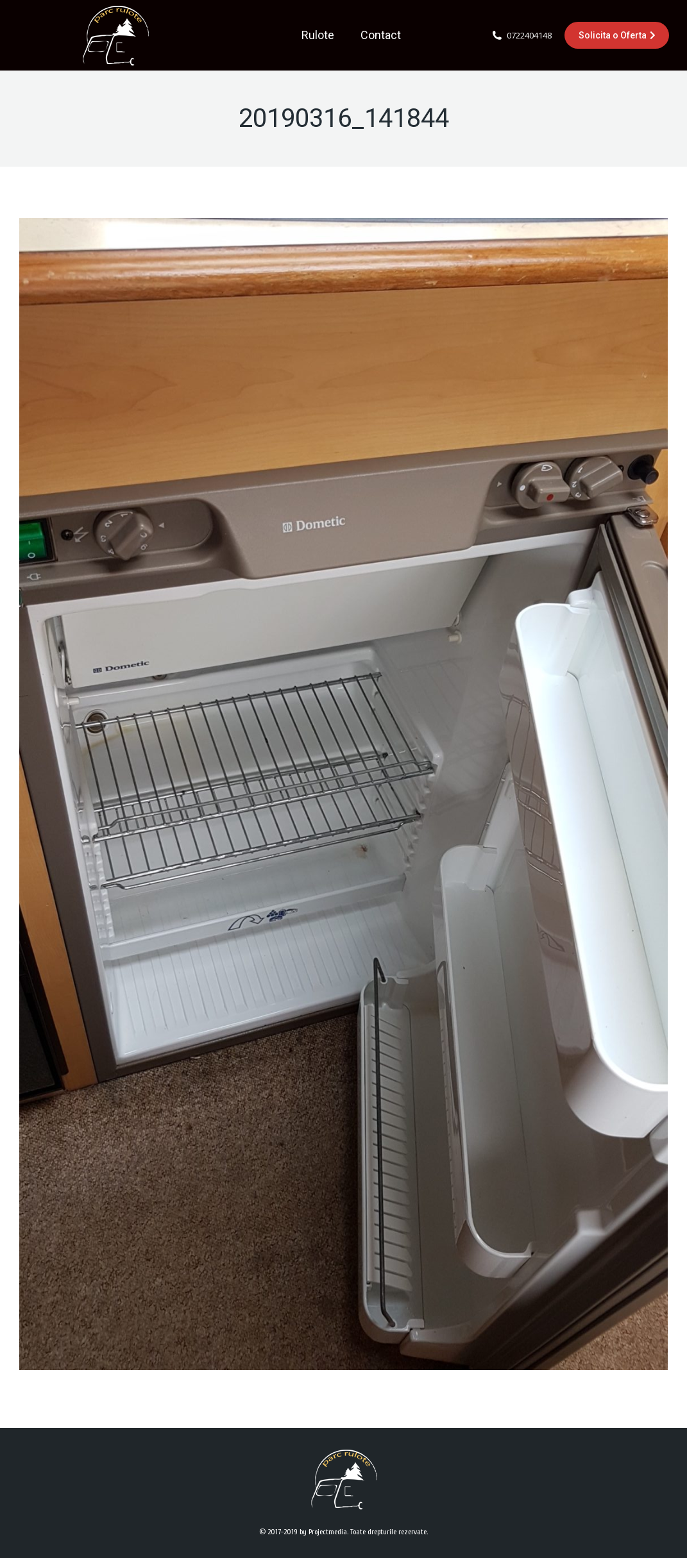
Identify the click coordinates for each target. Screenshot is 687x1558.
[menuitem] (318, 35)
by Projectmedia (323, 1531)
